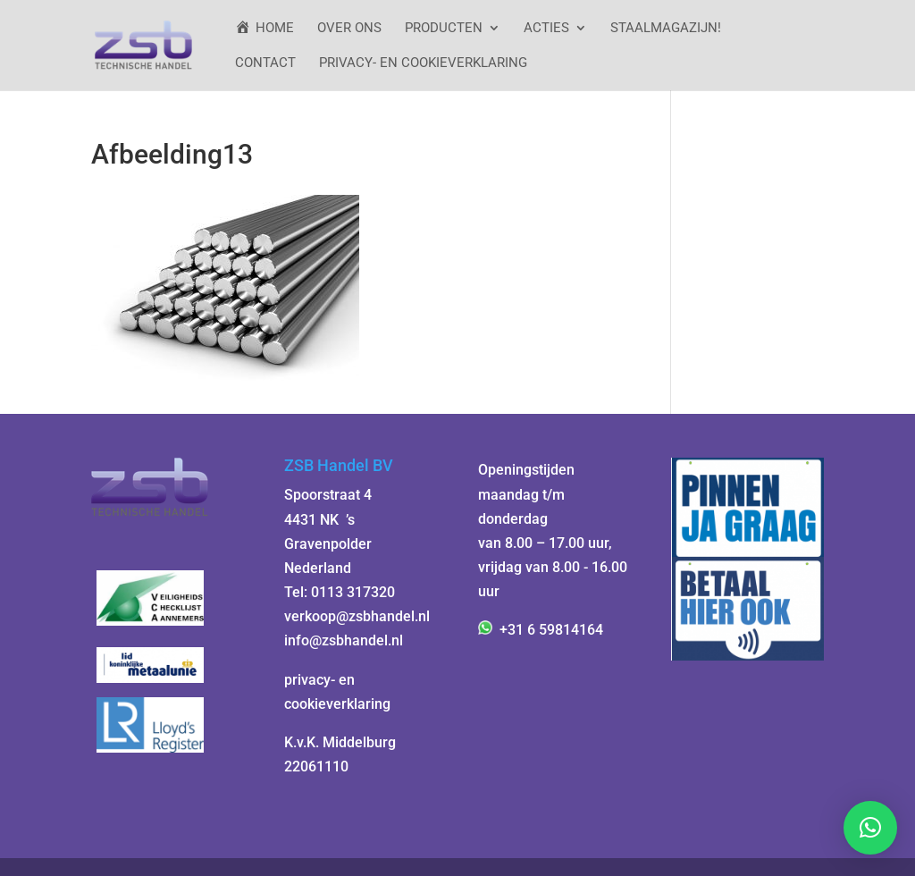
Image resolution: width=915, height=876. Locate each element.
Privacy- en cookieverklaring (423, 63)
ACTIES (546, 28)
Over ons (349, 28)
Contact (265, 63)
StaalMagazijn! (665, 28)
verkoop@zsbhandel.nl (357, 616)
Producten (444, 28)
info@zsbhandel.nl (343, 640)
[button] (870, 828)
